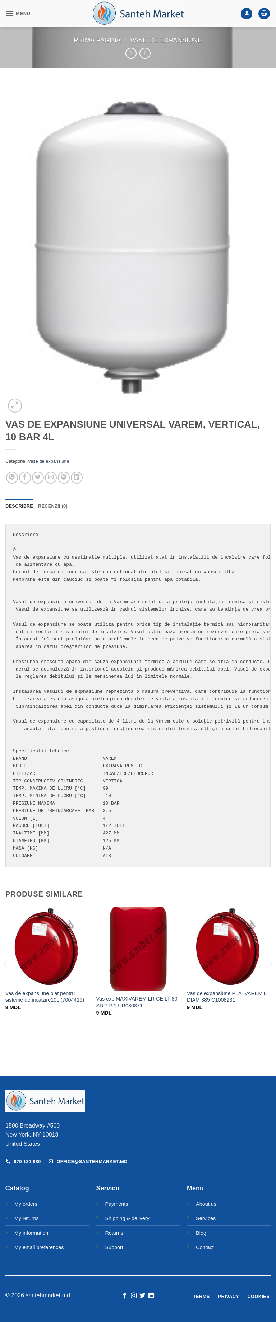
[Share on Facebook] (25, 478)
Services (206, 1218)
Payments (116, 1204)
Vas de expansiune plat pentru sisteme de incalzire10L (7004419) (44, 997)
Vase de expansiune (166, 40)
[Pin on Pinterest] (64, 478)
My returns (26, 1218)
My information (31, 1233)
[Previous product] (145, 53)
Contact (205, 1247)
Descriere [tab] (19, 506)
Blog (201, 1233)
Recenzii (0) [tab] (53, 506)
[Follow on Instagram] (134, 1296)
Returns (114, 1233)
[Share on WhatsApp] (12, 478)
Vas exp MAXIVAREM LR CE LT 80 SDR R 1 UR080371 (136, 1002)
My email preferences (39, 1247)
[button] (18, 13)
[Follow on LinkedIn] (151, 1296)
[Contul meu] (246, 14)
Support (114, 1247)
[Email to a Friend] (51, 478)
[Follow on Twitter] (142, 1296)
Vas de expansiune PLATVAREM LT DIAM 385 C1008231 (228, 997)
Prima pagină (97, 40)
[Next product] (131, 53)
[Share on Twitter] (38, 478)
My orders (25, 1204)
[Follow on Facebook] (125, 1296)
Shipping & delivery (127, 1218)
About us (206, 1204)
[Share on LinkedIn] (77, 478)
